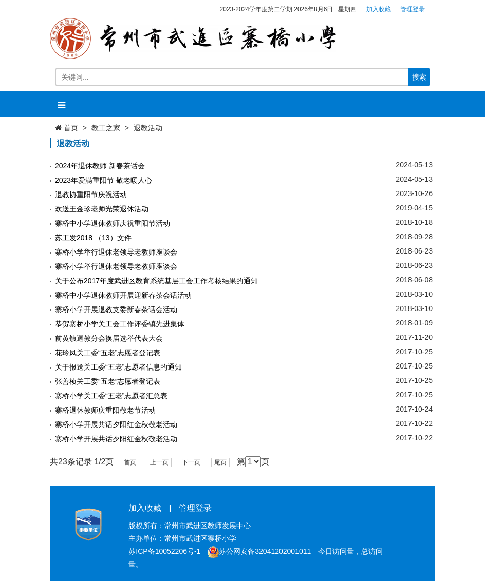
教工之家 (105, 128)
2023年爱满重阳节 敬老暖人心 (103, 180)
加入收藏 (378, 9)
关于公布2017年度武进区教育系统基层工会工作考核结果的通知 (156, 281)
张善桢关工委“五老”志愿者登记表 (107, 381)
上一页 (159, 462)
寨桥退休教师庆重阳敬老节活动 (105, 410)
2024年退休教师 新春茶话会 (100, 166)
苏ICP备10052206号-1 (164, 551)
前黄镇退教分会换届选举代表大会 (109, 338)
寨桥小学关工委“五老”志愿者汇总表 (111, 396)
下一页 (191, 462)
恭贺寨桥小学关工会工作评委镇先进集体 (119, 324)
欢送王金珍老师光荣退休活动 (101, 209)
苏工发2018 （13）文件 (93, 238)
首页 (71, 128)
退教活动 (148, 128)
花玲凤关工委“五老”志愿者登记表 (107, 352)
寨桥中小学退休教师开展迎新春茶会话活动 (123, 295)
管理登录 (412, 9)
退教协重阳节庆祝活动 (91, 194)
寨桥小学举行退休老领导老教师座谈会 (116, 252)
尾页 (220, 462)
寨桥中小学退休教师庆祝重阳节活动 (112, 223)
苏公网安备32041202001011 (259, 551)
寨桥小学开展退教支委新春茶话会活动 (116, 309)
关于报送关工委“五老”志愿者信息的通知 (118, 367)
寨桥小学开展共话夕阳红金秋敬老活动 (116, 424)
